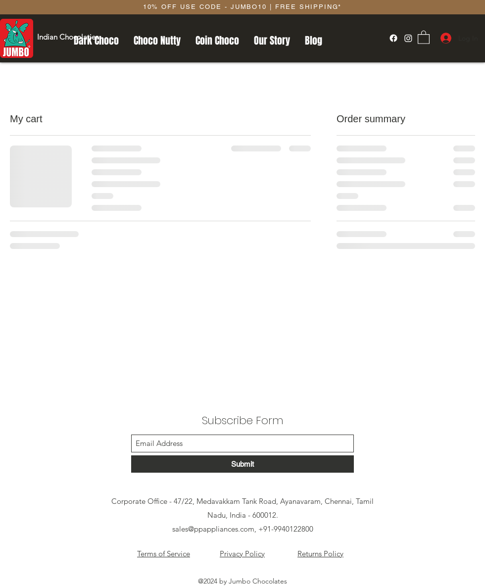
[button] (424, 37)
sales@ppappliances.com (213, 529)
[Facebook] (393, 38)
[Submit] (242, 464)
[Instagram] (408, 38)
